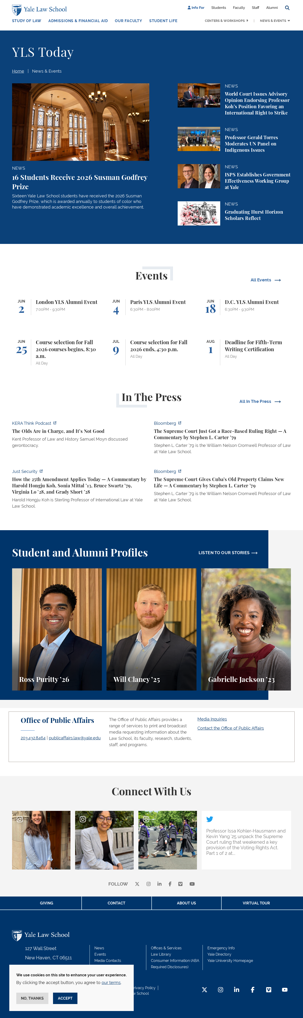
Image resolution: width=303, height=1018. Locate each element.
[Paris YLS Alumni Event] (151, 307)
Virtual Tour (256, 903)
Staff (255, 8)
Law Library (161, 954)
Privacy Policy (143, 988)
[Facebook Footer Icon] (253, 990)
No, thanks (32, 998)
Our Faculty (128, 21)
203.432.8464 (33, 737)
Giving (46, 903)
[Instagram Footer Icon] (220, 990)
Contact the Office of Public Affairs (230, 728)
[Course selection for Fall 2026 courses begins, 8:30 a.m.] (57, 352)
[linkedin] (159, 884)
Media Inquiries (212, 719)
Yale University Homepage (230, 960)
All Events (261, 279)
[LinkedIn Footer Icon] (237, 990)
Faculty (239, 8)
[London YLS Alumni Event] (57, 307)
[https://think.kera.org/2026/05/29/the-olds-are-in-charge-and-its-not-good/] (80, 436)
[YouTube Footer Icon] (285, 990)
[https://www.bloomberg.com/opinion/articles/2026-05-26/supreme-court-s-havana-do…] (222, 487)
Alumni (272, 8)
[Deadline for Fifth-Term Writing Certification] (246, 352)
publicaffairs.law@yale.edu (75, 737)
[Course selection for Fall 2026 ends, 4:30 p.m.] (151, 352)
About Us (186, 903)
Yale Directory (219, 954)
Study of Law (27, 21)
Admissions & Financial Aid (78, 21)
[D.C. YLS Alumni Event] (246, 307)
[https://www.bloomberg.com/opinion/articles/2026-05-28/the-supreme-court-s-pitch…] (222, 439)
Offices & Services (166, 948)
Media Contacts (107, 960)
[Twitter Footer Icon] (204, 990)
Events (100, 954)
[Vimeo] (180, 884)
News (99, 948)
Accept (65, 998)
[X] (137, 884)
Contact (116, 903)
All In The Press (256, 401)
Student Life (163, 21)
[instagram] (149, 884)
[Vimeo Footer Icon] (269, 990)
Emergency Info (221, 948)
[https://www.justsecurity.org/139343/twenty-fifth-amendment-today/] (80, 490)
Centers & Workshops (225, 21)
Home (18, 71)
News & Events (273, 21)
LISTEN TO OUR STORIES (224, 552)
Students (218, 8)
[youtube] (192, 884)
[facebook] (170, 884)
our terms (111, 982)
